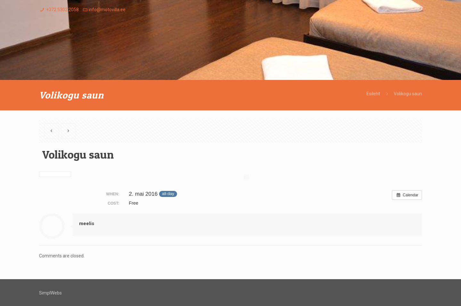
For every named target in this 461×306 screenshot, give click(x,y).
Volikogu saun (408, 93)
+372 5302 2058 (62, 9)
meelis (86, 223)
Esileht (373, 93)
